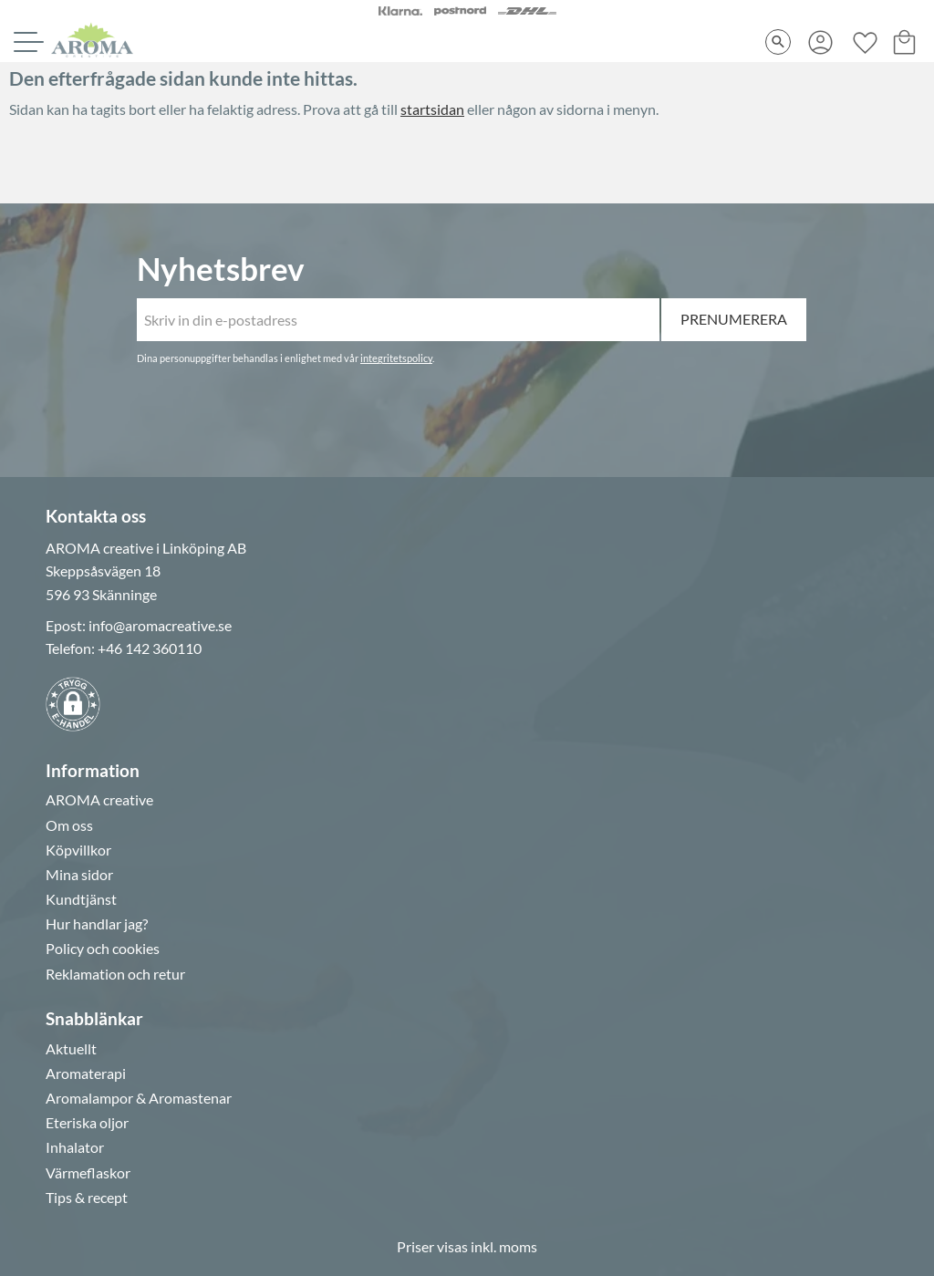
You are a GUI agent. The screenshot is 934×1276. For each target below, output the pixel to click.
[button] (26, 42)
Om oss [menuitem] (69, 825)
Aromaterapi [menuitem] (86, 1073)
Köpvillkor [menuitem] (78, 850)
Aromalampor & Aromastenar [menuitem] (139, 1098)
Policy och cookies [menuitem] (103, 948)
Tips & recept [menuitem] (87, 1197)
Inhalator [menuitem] (75, 1147)
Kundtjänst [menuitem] (81, 899)
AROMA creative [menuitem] (99, 800)
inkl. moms (504, 1246)
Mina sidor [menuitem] (79, 874)
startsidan (432, 109)
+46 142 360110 (150, 648)
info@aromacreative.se (160, 625)
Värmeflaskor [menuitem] (88, 1173)
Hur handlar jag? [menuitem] (97, 924)
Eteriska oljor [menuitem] (87, 1123)
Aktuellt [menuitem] (71, 1049)
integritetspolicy (396, 358)
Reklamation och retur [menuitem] (115, 974)
